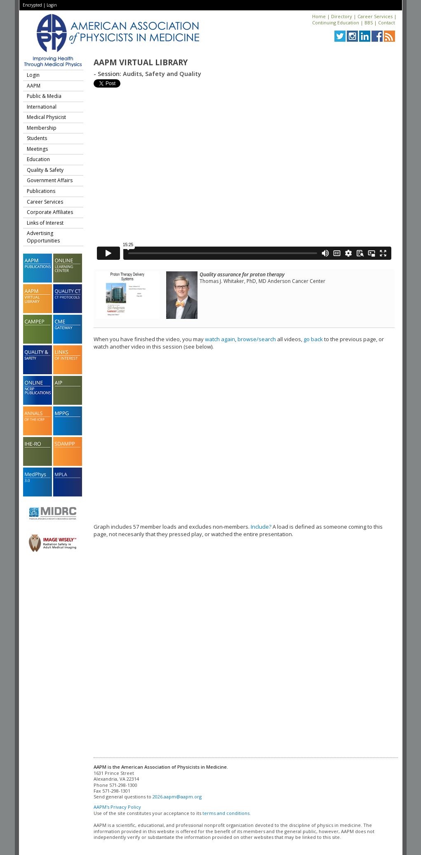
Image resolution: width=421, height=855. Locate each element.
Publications (41, 191)
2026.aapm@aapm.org (177, 796)
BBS (369, 22)
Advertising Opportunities (43, 237)
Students (37, 138)
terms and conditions (225, 813)
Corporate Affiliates (50, 212)
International (41, 106)
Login (52, 5)
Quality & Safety (45, 169)
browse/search (257, 339)
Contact (386, 22)
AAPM (33, 85)
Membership (41, 127)
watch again (220, 339)
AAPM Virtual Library (141, 62)
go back (313, 339)
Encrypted (32, 5)
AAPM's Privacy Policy (117, 807)
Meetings (37, 148)
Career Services (375, 16)
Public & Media (44, 96)
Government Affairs (50, 180)
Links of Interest (45, 222)
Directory (341, 16)
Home (319, 16)
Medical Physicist (46, 117)
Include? (261, 526)
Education (38, 159)
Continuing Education (335, 22)
